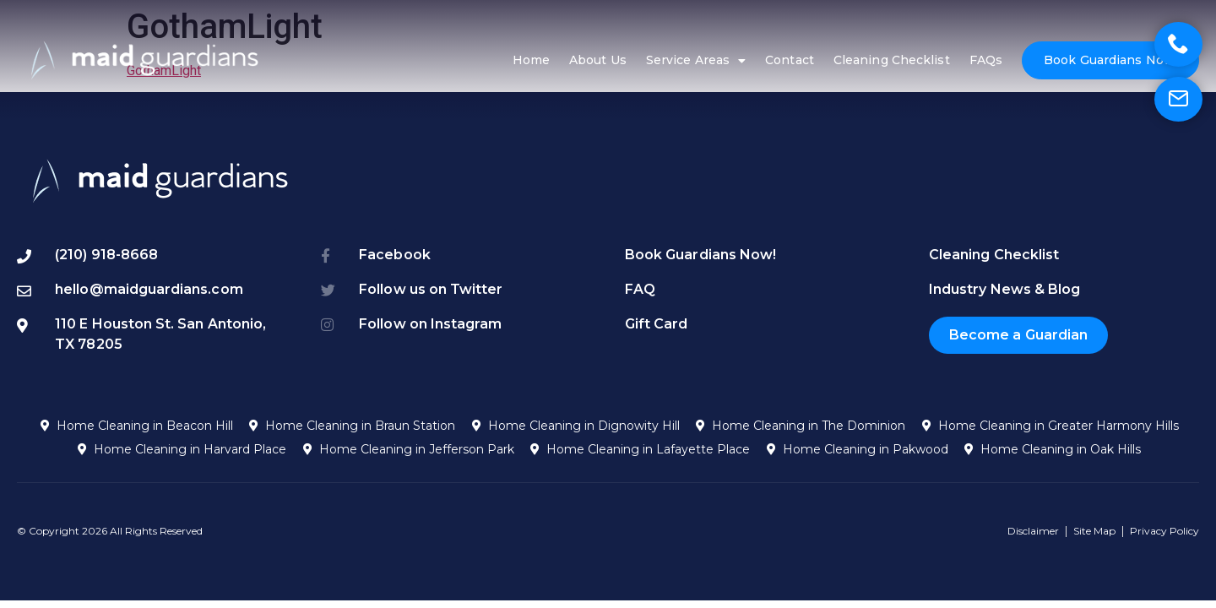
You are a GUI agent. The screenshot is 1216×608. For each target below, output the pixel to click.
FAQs (985, 60)
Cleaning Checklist (891, 60)
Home (531, 60)
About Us (598, 60)
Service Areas (696, 60)
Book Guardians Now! (1110, 60)
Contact (789, 60)
